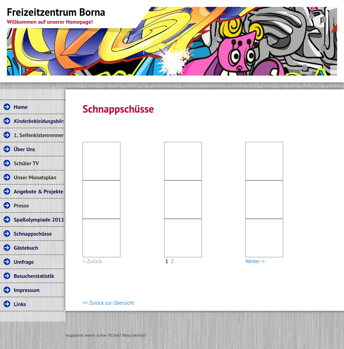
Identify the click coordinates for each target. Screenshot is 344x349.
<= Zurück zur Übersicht (108, 303)
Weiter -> (255, 261)
